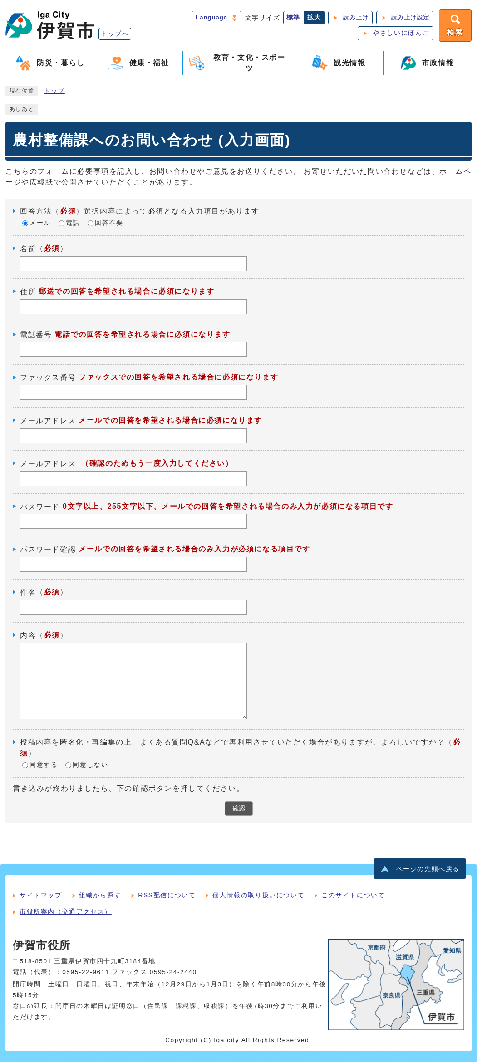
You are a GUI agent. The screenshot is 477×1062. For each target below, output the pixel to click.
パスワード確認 (48, 549)
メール (40, 222)
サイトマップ (41, 895)
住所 (28, 292)
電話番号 (36, 334)
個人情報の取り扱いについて (258, 895)
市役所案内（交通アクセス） (66, 911)
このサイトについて (353, 895)
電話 (73, 222)
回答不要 (109, 222)
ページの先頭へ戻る (428, 869)
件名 (28, 592)
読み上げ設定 (410, 17)
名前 (28, 249)
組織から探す (100, 895)
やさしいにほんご (401, 32)
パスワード (40, 506)
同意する (44, 764)
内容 (28, 635)
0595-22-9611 (85, 972)
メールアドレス (48, 420)
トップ (54, 91)
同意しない (90, 764)
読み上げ (356, 17)
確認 (238, 808)
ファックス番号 (48, 377)
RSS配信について (167, 895)
